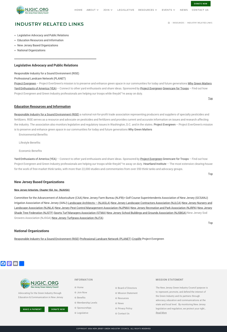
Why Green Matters (140, 129)
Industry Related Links (199, 23)
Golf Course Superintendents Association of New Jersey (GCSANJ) (167, 197)
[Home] (169, 23)
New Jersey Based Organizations (37, 45)
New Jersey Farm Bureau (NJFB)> (104, 197)
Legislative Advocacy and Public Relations (43, 35)
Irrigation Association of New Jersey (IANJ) (40, 202)
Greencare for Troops (176, 159)
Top (210, 174)
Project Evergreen (165, 124)
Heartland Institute (154, 163)
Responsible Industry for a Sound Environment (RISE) (46, 73)
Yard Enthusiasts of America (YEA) (35, 159)
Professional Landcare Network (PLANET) (40, 78)
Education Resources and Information (40, 40)
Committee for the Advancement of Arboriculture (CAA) (48, 197)
